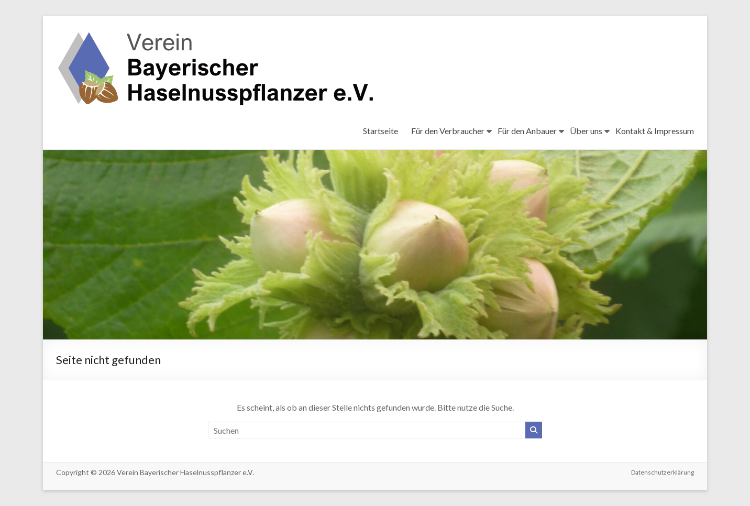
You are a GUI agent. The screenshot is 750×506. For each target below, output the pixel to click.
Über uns (586, 131)
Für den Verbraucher (447, 131)
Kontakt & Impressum (654, 131)
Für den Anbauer (527, 131)
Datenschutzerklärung (662, 472)
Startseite (380, 131)
